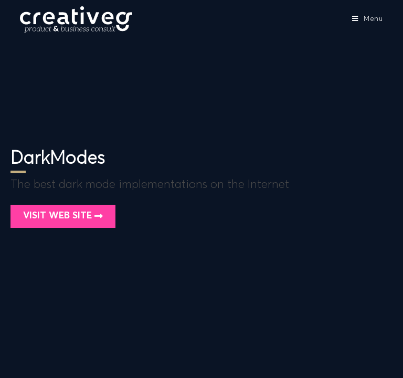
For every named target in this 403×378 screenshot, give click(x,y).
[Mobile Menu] (367, 19)
